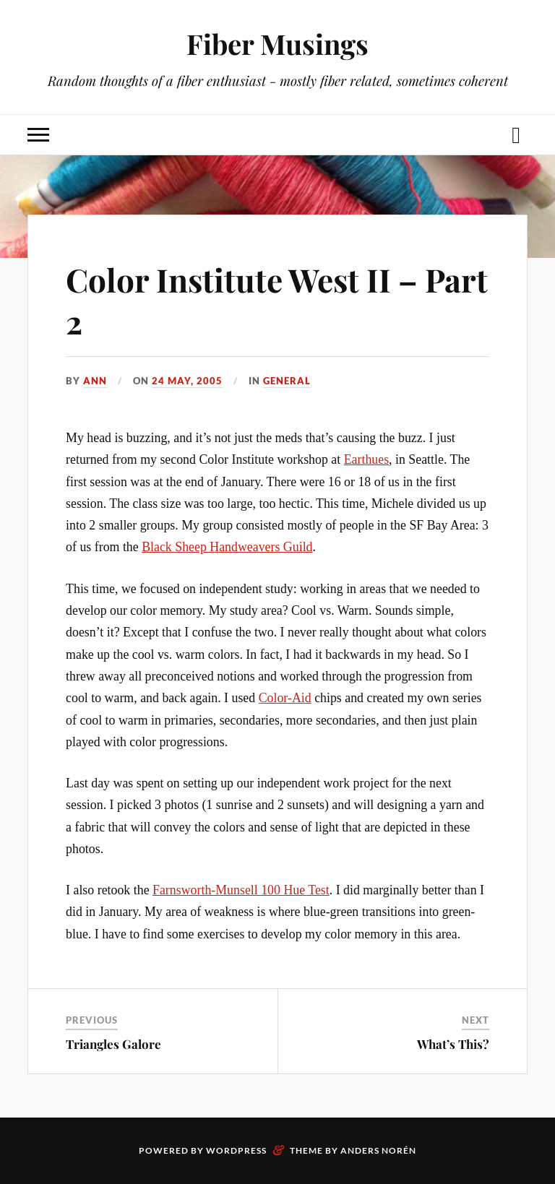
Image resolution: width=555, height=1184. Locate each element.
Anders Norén (378, 1150)
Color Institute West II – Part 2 (277, 300)
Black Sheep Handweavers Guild (227, 547)
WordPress (236, 1150)
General (287, 380)
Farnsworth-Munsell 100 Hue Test (241, 890)
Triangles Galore (113, 1044)
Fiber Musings (277, 43)
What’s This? (453, 1044)
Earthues (366, 459)
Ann (95, 380)
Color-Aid (285, 698)
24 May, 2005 (187, 380)
